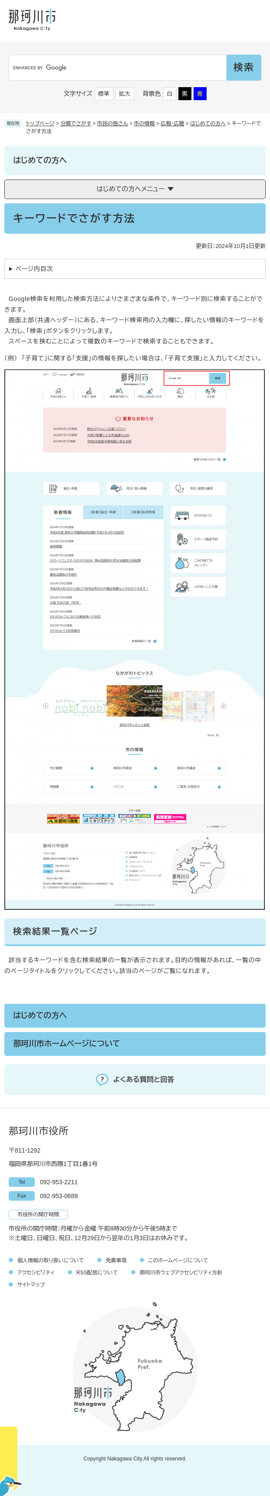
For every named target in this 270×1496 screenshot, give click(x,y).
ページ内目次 (34, 268)
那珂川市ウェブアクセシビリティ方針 (181, 1273)
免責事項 (116, 1261)
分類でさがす (75, 124)
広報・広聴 (172, 124)
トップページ (40, 124)
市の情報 (144, 124)
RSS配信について (97, 1273)
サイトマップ (31, 1285)
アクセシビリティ (36, 1273)
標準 (103, 94)
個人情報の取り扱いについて (50, 1261)
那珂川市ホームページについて (66, 1043)
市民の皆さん (112, 124)
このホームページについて (178, 1261)
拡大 (124, 94)
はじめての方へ (208, 124)
